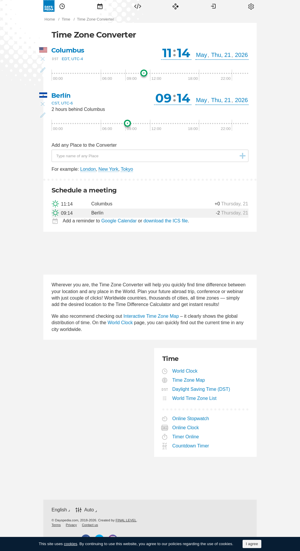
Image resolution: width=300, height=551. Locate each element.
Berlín (61, 95)
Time (62, 6)
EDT (65, 59)
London (88, 169)
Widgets (137, 6)
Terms (56, 525)
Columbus (67, 50)
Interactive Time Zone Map (151, 316)
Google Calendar (119, 220)
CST (55, 103)
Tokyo (127, 169)
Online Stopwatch (191, 418)
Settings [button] (251, 6)
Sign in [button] (213, 6)
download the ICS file (166, 220)
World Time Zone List (195, 398)
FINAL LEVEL (125, 520)
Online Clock (186, 427)
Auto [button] (89, 509)
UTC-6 (67, 103)
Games (175, 6)
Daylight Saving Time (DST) (201, 389)
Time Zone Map (189, 380)
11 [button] (167, 53)
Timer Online (186, 436)
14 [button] (183, 53)
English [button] (59, 509)
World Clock (120, 322)
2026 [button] (241, 55)
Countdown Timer (191, 445)
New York (108, 169)
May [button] (201, 55)
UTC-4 (77, 59)
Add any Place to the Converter (84, 145)
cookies (70, 544)
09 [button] (163, 98)
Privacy (71, 525)
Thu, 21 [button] (221, 55)
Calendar (99, 6)
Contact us (90, 525)
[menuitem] (62, 6)
